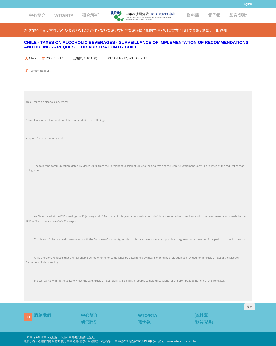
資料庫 (193, 15)
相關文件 (153, 30)
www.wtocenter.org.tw (181, 341)
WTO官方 (171, 30)
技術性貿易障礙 (130, 30)
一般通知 (219, 30)
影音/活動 (238, 15)
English (247, 4)
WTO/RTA (64, 15)
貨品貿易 (107, 30)
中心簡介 (37, 15)
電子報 (214, 15)
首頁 (52, 30)
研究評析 (90, 15)
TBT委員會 (190, 30)
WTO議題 (67, 30)
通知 (205, 30)
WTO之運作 (87, 30)
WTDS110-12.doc (41, 71)
